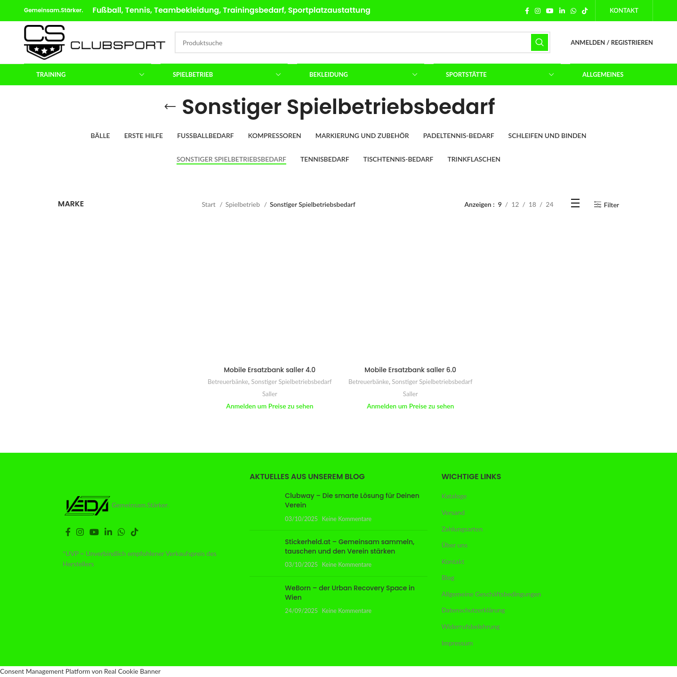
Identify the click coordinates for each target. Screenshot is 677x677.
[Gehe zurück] (170, 107)
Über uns (454, 545)
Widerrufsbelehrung (471, 626)
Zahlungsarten (462, 529)
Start (210, 204)
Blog (448, 577)
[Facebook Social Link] (527, 11)
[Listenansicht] (575, 205)
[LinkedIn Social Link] (562, 11)
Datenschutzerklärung (473, 610)
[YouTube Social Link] (549, 11)
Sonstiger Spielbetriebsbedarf (291, 381)
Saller (269, 394)
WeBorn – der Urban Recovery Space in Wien (350, 592)
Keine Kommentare (347, 518)
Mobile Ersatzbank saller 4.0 (270, 370)
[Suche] (362, 42)
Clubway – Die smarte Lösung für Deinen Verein (352, 500)
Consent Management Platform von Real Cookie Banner (80, 671)
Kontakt (624, 10)
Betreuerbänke (228, 381)
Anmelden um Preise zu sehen (269, 406)
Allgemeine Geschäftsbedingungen (491, 594)
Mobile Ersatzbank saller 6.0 (410, 370)
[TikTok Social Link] (584, 11)
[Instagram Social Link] (537, 11)
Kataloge (454, 496)
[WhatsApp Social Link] (573, 11)
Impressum (457, 643)
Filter (611, 204)
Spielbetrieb (244, 204)
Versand (453, 512)
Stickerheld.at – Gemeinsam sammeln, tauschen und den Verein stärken (349, 546)
